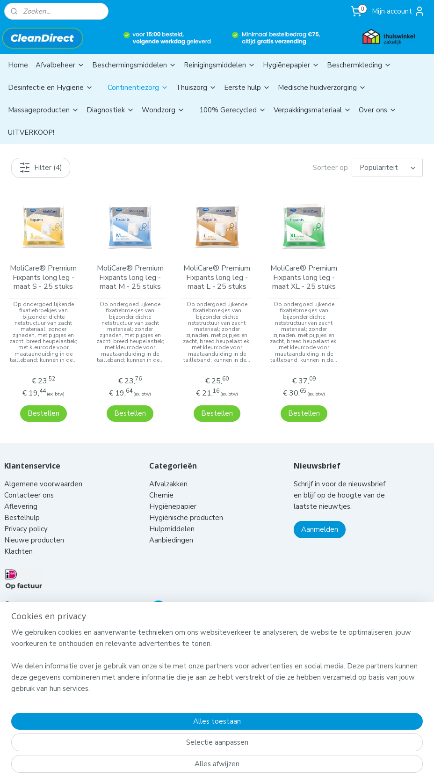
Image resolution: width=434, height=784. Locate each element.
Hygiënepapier (291, 65)
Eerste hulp (247, 87)
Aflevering (20, 494)
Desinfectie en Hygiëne (50, 87)
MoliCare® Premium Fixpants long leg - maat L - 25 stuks (216, 278)
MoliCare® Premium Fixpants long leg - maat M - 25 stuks (130, 278)
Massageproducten (43, 110)
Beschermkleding (359, 65)
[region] (155, 733)
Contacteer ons (30, 483)
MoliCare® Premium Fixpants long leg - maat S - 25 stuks (43, 278)
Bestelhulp (22, 505)
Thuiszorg (196, 87)
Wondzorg (163, 110)
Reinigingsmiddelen (219, 65)
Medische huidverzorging (322, 87)
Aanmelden (319, 517)
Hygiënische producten (187, 505)
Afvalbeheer (60, 65)
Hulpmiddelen (172, 516)
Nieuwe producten (34, 528)
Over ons (378, 110)
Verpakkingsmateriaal (312, 110)
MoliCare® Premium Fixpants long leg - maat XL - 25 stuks (303, 278)
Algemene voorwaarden (44, 471)
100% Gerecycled (232, 110)
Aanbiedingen (171, 528)
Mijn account (398, 11)
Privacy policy (26, 516)
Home (18, 65)
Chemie (161, 483)
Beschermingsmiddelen (134, 65)
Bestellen (43, 401)
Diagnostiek (110, 110)
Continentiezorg (138, 87)
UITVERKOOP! (31, 132)
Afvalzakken (168, 471)
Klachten (18, 539)
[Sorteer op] (387, 168)
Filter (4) (40, 167)
